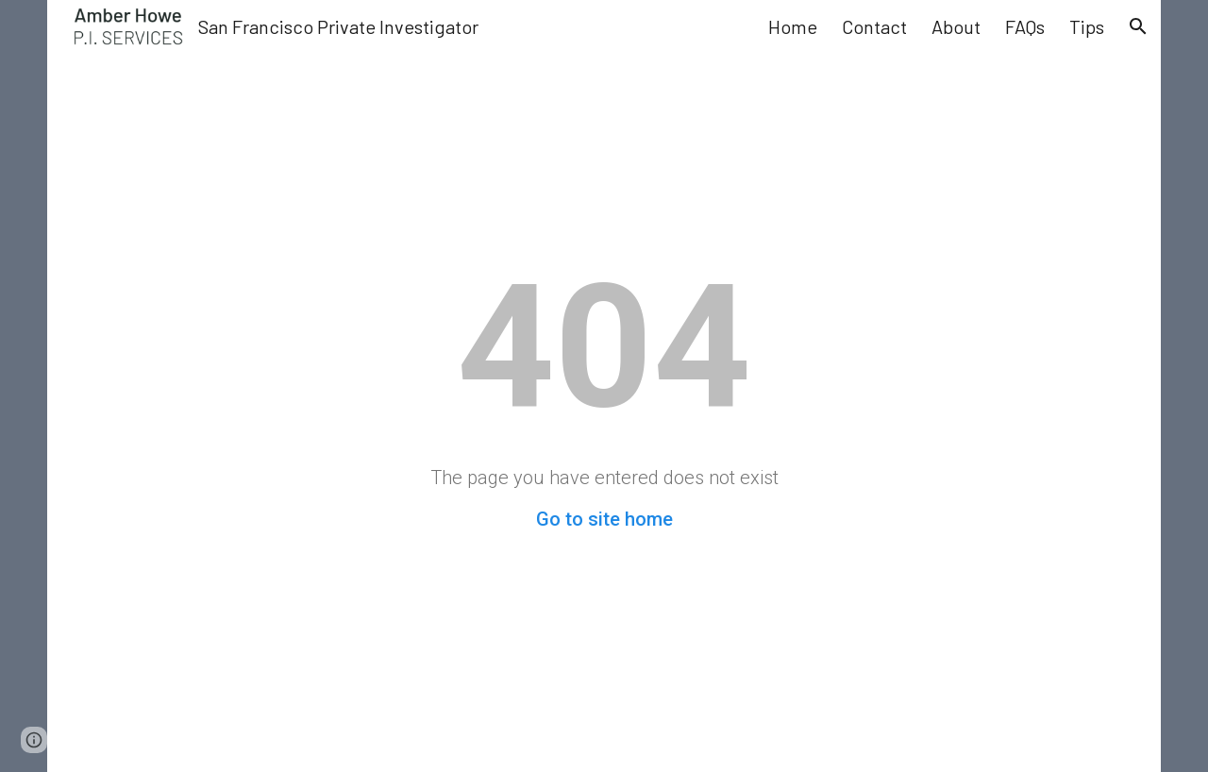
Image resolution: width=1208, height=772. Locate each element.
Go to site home (604, 519)
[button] (1138, 26)
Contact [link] (874, 26)
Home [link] (792, 26)
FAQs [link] (1025, 26)
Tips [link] (1086, 26)
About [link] (956, 26)
